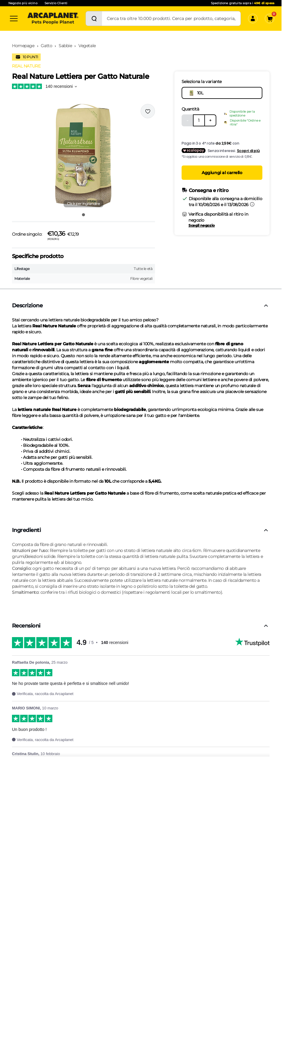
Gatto (46, 45)
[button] (83, 156)
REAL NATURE (26, 66)
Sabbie (65, 45)
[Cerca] (94, 18)
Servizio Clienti (56, 3)
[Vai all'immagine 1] (83, 214)
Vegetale (87, 45)
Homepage (23, 45)
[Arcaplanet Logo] (53, 18)
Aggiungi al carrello (222, 172)
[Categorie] (13, 18)
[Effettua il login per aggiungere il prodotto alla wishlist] (148, 111)
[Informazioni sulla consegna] (252, 204)
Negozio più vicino (22, 3)
